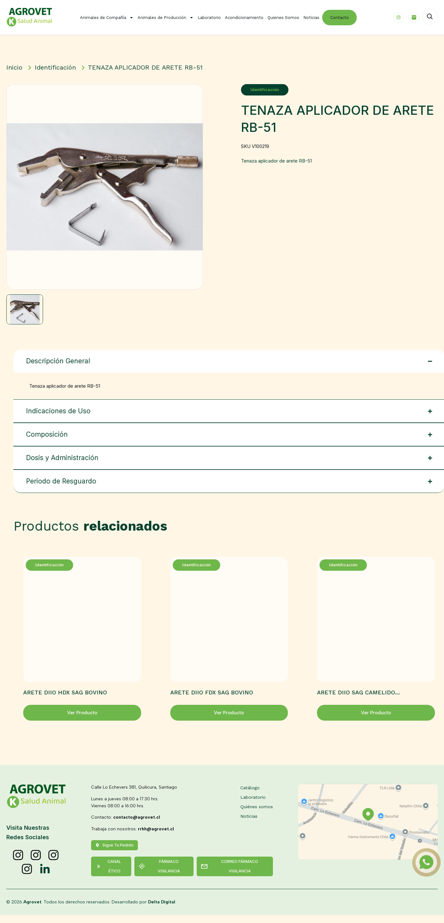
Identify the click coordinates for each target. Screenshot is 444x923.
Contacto (339, 17)
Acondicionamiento (244, 17)
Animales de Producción (166, 17)
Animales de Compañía (106, 17)
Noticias (311, 17)
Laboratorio (209, 17)
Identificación (263, 89)
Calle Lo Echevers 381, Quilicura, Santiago (134, 795)
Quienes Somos (283, 17)
